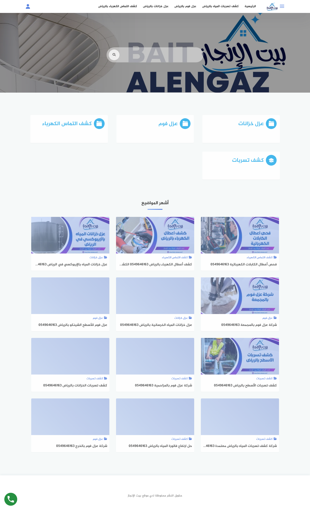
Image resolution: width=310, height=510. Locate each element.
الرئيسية (250, 6)
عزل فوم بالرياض (185, 6)
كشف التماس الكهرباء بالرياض (117, 6)
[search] (114, 62)
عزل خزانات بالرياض (155, 6)
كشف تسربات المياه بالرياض (220, 6)
